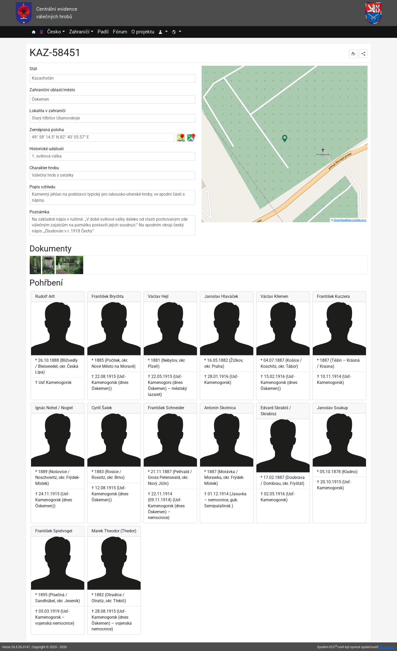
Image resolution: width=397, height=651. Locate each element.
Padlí (103, 32)
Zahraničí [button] (79, 32)
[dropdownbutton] (363, 53)
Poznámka (39, 211)
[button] (163, 32)
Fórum (120, 32)
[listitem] (36, 265)
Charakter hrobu (44, 167)
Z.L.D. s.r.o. (387, 647)
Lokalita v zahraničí (47, 110)
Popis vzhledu (42, 186)
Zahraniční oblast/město (52, 89)
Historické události (46, 148)
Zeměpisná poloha (46, 129)
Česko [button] (54, 32)
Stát (33, 68)
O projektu (142, 32)
